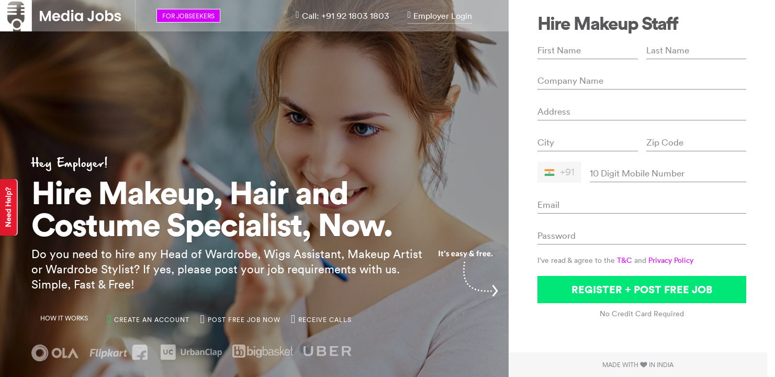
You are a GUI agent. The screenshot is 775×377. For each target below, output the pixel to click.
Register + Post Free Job (641, 289)
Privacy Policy (670, 260)
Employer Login (440, 15)
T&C (624, 260)
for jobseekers (188, 16)
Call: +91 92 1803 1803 (342, 15)
